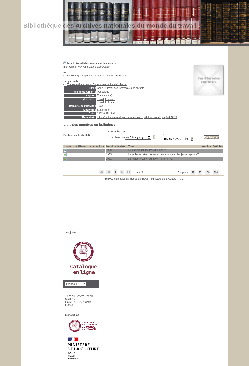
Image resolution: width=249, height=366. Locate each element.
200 (216, 173)
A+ (74, 232)
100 (208, 173)
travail (100, 99)
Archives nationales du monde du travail (126, 179)
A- (67, 232)
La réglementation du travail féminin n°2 (150, 159)
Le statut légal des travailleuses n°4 (148, 150)
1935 (109, 155)
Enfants (109, 102)
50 (200, 173)
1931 (109, 159)
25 (193, 173)
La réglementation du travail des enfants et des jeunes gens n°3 (163, 155)
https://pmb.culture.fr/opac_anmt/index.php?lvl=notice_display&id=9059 (137, 117)
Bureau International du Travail (110, 84)
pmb (180, 179)
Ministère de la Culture (163, 179)
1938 (109, 150)
